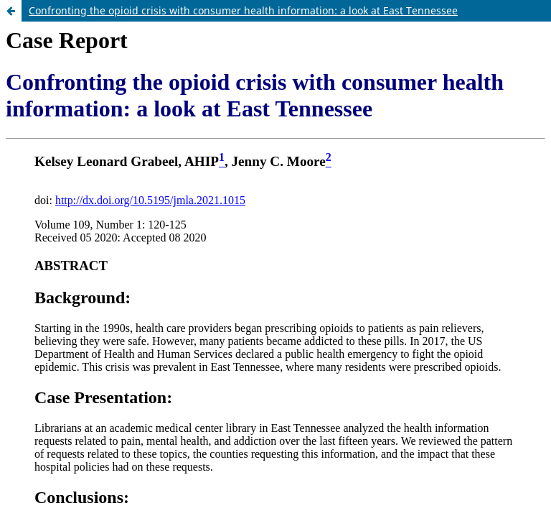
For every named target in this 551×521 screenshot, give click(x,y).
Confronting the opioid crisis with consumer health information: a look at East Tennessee (243, 10)
